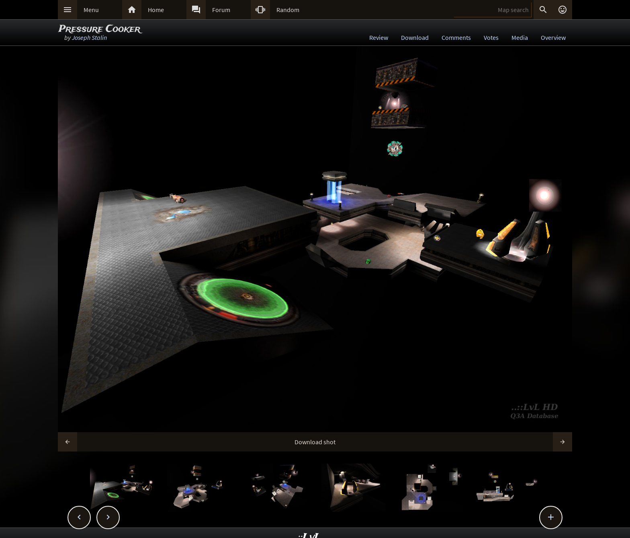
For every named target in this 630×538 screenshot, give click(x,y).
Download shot (315, 442)
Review (378, 37)
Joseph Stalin (89, 37)
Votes (491, 37)
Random (287, 10)
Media (519, 37)
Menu (91, 10)
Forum (221, 10)
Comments (456, 37)
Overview (553, 37)
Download (415, 37)
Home (156, 10)
